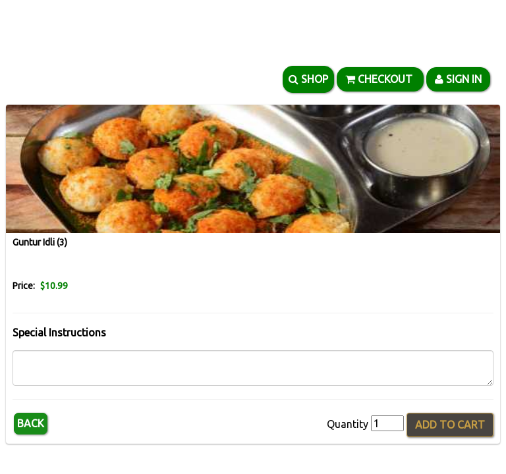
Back (30, 423)
